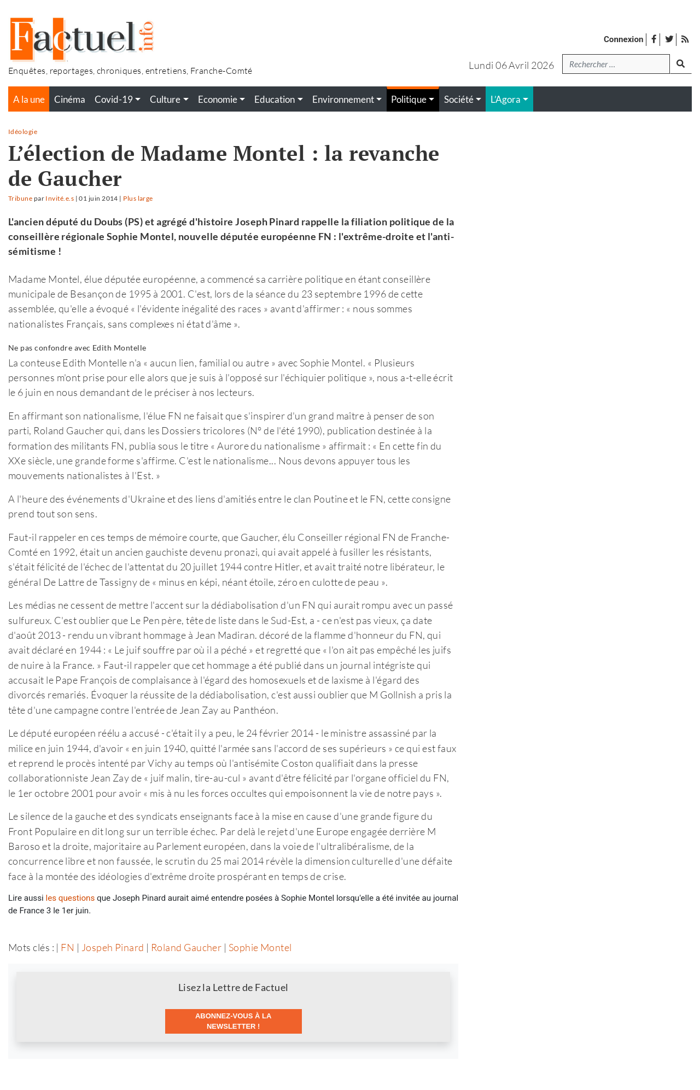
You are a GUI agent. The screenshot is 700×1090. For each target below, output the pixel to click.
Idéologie (22, 131)
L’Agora (506, 99)
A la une (29, 99)
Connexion (624, 39)
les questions (71, 898)
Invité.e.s (59, 198)
